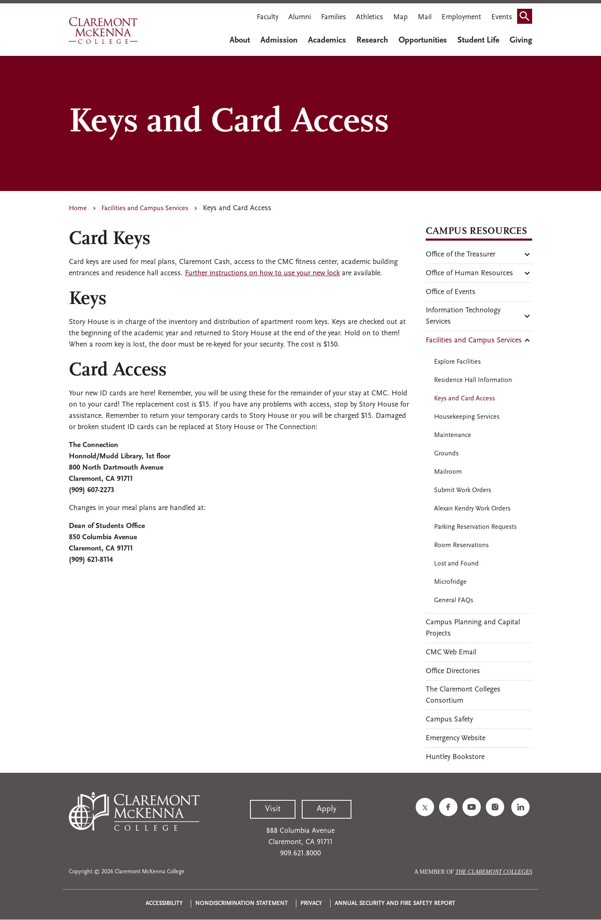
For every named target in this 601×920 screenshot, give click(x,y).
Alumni (299, 17)
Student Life (478, 40)
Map (400, 17)
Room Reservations (461, 545)
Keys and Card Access (464, 398)
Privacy (311, 903)
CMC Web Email (451, 652)
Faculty (267, 17)
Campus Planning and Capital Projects (473, 628)
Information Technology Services (463, 316)
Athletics (369, 17)
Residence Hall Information (473, 380)
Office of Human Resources (469, 273)
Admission (279, 40)
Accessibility (164, 903)
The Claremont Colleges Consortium (463, 695)
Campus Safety (449, 720)
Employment (461, 17)
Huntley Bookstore (455, 757)
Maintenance (452, 435)
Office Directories (453, 671)
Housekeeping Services (467, 417)
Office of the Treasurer (460, 255)
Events (501, 17)
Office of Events (450, 292)
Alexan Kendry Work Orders (472, 508)
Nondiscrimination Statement (241, 903)
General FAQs (453, 600)
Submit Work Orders (462, 490)
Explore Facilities (457, 362)
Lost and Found (456, 564)
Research (372, 40)
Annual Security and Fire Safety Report (395, 903)
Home (78, 208)
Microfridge (450, 582)
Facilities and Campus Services (144, 208)
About (240, 40)
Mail (425, 17)
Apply (326, 809)
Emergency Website (455, 738)
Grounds (446, 453)
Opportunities (423, 40)
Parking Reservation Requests (475, 527)
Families (333, 17)
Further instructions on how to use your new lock (262, 273)
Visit (272, 809)
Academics (327, 40)
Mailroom (448, 472)
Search (527, 18)
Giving (521, 40)
